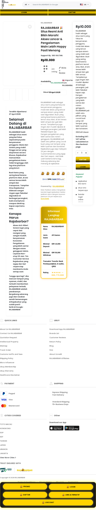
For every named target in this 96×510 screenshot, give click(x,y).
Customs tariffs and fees (11, 354)
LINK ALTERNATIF (71, 494)
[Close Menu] (3, 5)
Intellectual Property (9, 341)
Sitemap (3, 346)
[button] (30, 27)
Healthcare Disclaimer (10, 375)
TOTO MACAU (6, 424)
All (26, 4)
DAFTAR (72, 12)
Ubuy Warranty (6, 371)
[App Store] (56, 429)
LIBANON (3, 449)
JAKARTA (4, 453)
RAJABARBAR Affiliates (59, 358)
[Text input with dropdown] (54, 5)
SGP (1, 432)
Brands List (54, 333)
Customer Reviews (57, 337)
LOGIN (24, 12)
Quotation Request (8, 337)
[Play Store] (72, 429)
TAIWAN (3, 441)
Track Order (5, 350)
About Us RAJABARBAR (10, 329)
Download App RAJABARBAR (62, 329)
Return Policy (55, 341)
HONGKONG (5, 428)
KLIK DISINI (45, 199)
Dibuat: (51, 92)
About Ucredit (55, 354)
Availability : (46, 82)
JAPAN (3, 445)
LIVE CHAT (48, 502)
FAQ (51, 350)
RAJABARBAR (46, 23)
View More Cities (8, 457)
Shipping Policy (6, 358)
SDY (1, 437)
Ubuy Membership (8, 366)
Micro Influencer (7, 362)
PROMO (25, 487)
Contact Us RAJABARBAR (11, 333)
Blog (51, 346)
